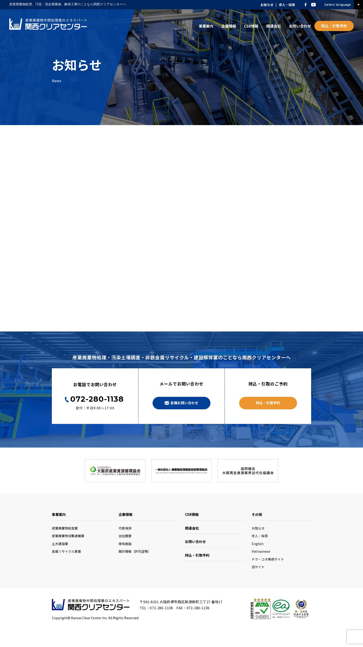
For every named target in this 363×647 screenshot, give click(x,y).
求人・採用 (287, 4)
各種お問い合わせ (181, 402)
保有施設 (125, 543)
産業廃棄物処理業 (65, 528)
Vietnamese (261, 551)
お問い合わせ (300, 26)
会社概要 (125, 535)
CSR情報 (251, 26)
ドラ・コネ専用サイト (268, 559)
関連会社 (273, 26)
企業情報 (228, 26)
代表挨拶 (125, 528)
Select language (343, 4)
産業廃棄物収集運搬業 (68, 535)
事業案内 (206, 26)
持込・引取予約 (334, 25)
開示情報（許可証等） (135, 551)
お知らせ (266, 4)
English (257, 543)
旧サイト (258, 567)
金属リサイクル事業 (66, 551)
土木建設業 (60, 543)
